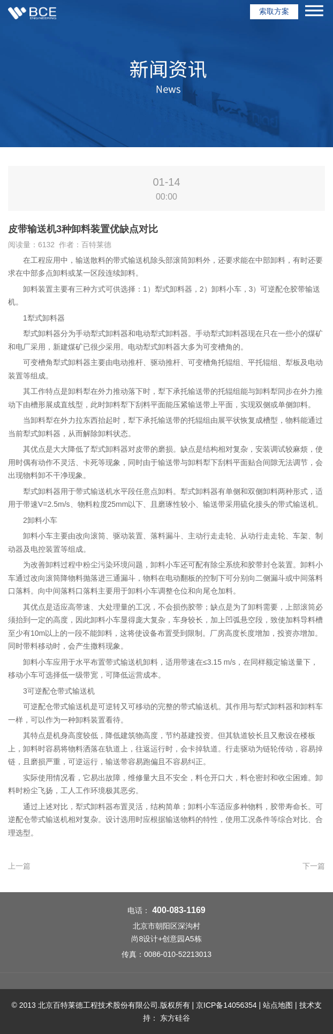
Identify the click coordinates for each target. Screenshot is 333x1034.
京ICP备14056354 (226, 1005)
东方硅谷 (175, 1018)
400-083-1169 (179, 910)
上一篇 (19, 866)
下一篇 (313, 866)
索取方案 (274, 11)
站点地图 (278, 1005)
